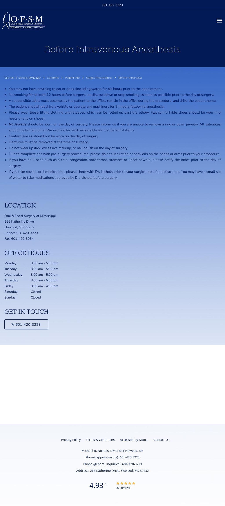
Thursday (36, 280)
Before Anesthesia (130, 78)
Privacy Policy (71, 440)
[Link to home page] (22, 20)
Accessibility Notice (134, 440)
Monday (36, 263)
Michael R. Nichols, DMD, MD (22, 78)
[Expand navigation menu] (219, 21)
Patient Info (72, 78)
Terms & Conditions (100, 440)
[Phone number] (26, 324)
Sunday (36, 297)
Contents (53, 78)
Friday (36, 286)
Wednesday (36, 274)
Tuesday (36, 269)
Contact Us (161, 440)
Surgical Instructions (99, 78)
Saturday (36, 292)
